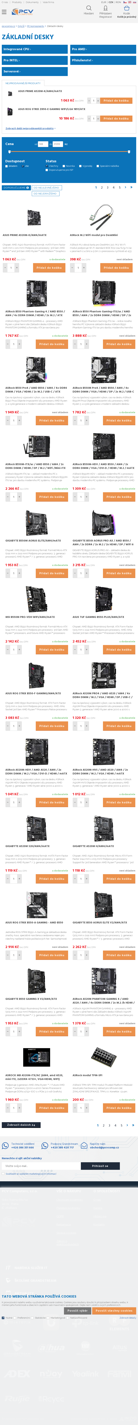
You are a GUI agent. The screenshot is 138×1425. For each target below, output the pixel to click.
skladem (13, 166)
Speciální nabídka (109, 166)
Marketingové (58, 1317)
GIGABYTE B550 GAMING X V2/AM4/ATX (31, 999)
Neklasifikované (78, 1317)
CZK (111, 2)
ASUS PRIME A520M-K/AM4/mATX (40, 91)
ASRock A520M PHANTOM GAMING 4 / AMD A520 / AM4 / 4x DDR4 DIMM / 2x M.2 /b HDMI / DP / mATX (104, 1003)
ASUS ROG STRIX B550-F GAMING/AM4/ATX (33, 693)
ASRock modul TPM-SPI (87, 1075)
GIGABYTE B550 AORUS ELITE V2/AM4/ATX (100, 923)
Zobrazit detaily (127, 1317)
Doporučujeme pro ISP (61, 170)
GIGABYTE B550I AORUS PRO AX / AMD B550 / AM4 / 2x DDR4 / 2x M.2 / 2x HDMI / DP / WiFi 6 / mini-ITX (103, 544)
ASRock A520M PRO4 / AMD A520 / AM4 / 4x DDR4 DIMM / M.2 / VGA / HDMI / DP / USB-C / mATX (102, 697)
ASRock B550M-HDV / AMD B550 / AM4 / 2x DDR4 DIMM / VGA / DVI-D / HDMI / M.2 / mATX (103, 466)
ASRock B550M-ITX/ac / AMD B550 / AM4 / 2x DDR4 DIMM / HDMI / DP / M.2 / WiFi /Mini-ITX (35, 466)
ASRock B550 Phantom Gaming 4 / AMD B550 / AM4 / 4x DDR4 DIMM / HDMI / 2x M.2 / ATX (35, 313)
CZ (124, 2)
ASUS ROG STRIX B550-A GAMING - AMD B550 (34, 923)
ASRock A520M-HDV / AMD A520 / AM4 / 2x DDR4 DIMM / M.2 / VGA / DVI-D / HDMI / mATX (36, 772)
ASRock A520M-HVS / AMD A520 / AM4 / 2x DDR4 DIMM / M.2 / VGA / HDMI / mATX (100, 772)
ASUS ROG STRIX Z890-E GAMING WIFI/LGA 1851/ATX (51, 109)
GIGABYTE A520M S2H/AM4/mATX (27, 846)
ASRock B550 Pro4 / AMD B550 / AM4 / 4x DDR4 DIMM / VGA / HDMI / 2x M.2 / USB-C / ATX (36, 390)
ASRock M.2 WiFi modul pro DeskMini (94, 235)
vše (27, 166)
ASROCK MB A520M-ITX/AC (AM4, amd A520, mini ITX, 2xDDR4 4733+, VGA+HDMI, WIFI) (34, 1077)
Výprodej (87, 166)
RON (118, 2)
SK (134, 2)
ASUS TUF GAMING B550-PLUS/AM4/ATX (98, 617)
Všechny (53, 166)
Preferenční (23, 1317)
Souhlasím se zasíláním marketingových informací (31, 1174)
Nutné (9, 1317)
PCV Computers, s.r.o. (22, 12)
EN (129, 2)
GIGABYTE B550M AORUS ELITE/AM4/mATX (33, 541)
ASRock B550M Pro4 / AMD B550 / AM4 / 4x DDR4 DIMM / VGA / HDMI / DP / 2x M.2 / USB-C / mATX (103, 392)
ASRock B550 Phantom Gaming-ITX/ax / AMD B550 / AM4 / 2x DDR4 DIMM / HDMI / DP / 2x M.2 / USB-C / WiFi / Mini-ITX (102, 315)
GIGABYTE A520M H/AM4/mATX (93, 846)
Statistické (40, 1317)
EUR (103, 2)
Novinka (70, 166)
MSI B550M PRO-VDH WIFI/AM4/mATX (30, 617)
